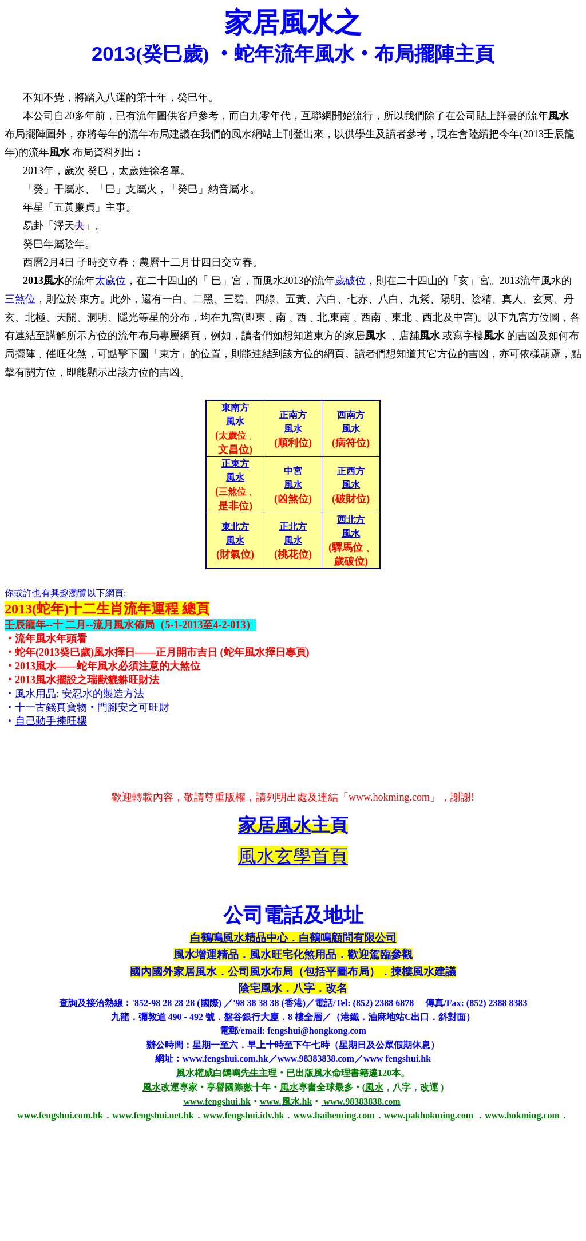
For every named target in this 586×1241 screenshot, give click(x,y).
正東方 (235, 463)
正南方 (293, 415)
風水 (293, 429)
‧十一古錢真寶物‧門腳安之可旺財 (87, 707)
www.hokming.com (389, 797)
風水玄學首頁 (293, 856)
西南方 (351, 415)
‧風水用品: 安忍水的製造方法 (74, 693)
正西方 (351, 471)
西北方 (351, 520)
